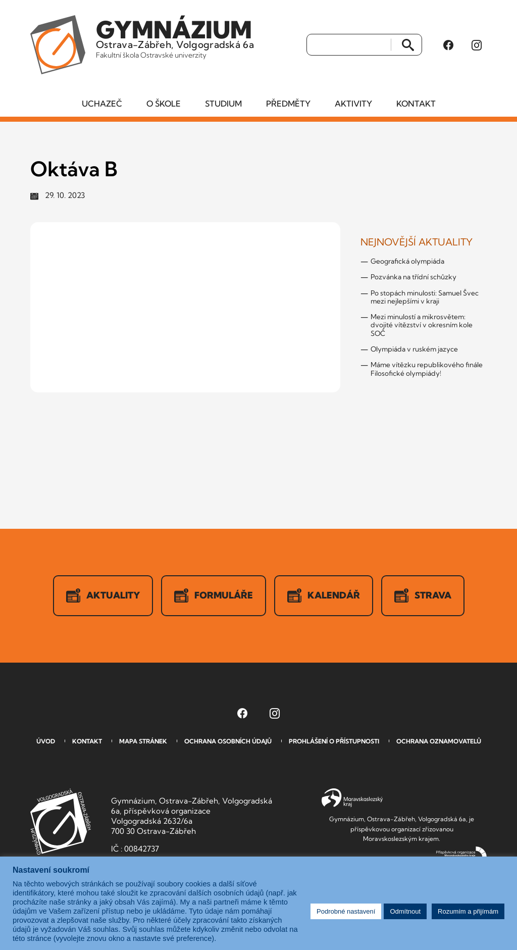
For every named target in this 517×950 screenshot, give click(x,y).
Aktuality (103, 595)
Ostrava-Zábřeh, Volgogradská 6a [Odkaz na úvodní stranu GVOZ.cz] (175, 37)
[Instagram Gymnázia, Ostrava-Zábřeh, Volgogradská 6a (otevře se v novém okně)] (477, 45)
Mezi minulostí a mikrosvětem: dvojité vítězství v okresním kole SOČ (422, 325)
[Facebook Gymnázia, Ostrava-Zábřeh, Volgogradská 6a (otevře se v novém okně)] (448, 45)
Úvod (45, 741)
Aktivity (353, 103)
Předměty (288, 103)
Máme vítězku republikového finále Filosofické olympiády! (427, 369)
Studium (223, 103)
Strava (422, 595)
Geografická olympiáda (407, 261)
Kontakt (416, 103)
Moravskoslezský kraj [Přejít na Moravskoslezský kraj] (352, 798)
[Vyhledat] (349, 45)
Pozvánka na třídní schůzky (413, 277)
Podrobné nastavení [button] (346, 911)
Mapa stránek (143, 741)
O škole (163, 103)
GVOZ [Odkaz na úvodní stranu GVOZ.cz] (60, 821)
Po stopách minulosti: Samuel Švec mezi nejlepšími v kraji (425, 297)
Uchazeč (102, 103)
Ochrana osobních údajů (228, 741)
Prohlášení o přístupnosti (334, 741)
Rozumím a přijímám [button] (468, 911)
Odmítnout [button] (405, 911)
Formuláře (213, 595)
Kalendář (323, 595)
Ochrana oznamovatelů (438, 741)
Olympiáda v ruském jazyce (414, 349)
